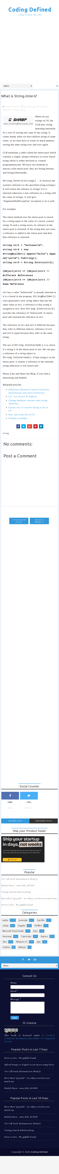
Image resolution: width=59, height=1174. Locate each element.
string (22, 109)
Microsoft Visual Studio (13, 931)
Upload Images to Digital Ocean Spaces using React (29, 1064)
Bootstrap (7, 936)
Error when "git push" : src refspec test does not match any (29, 898)
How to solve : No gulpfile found (17, 904)
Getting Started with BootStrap (16, 892)
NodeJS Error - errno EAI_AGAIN (17, 885)
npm (39, 942)
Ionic (35, 931)
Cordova (6, 947)
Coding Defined (29, 9)
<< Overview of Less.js (18, 521)
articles (43, 106)
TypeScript (26, 936)
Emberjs (22, 947)
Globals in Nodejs (17, 418)
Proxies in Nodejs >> (39, 521)
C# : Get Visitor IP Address (22, 396)
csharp (15, 109)
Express (44, 936)
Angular (21, 925)
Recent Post (15, 821)
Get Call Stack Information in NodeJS (19, 879)
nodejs (5, 920)
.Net (5, 942)
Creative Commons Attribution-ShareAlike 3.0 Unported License (29, 1038)
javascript (23, 920)
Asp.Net (7, 109)
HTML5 (38, 925)
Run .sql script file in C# (21, 414)
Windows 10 (21, 942)
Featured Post (43, 821)
